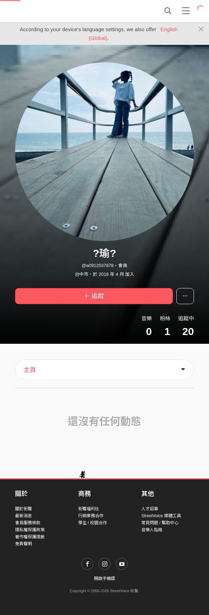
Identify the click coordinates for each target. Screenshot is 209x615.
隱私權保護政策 (30, 529)
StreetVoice (44, 10)
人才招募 (149, 508)
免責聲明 (23, 543)
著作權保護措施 (30, 536)
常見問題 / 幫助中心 (159, 522)
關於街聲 (23, 508)
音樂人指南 (151, 529)
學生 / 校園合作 (92, 522)
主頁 (29, 370)
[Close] (201, 29)
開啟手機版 (104, 578)
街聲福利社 (88, 508)
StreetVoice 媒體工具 (161, 515)
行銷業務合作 (90, 515)
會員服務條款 (27, 522)
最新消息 (23, 515)
